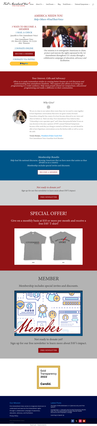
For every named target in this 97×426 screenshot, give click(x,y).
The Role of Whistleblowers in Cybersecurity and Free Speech (68, 406)
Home (32, 4)
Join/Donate (50, 4)
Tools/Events (67, 4)
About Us (39, 4)
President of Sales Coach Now (51, 136)
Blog (59, 4)
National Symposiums (81, 4)
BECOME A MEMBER (24, 54)
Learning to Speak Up (57, 415)
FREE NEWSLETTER (48, 197)
